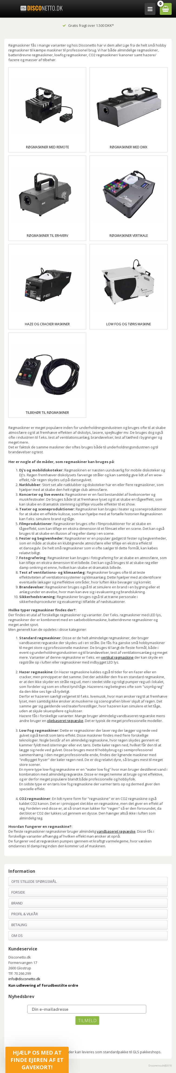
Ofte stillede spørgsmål (34, 881)
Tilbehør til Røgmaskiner (47, 412)
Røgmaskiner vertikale (128, 235)
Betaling (19, 924)
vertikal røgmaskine (117, 657)
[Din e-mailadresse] (86, 1009)
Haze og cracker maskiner (47, 324)
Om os (17, 935)
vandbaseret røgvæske (116, 831)
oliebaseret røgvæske (65, 720)
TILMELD (87, 1020)
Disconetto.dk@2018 (160, 1065)
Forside (18, 892)
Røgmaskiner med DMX (128, 147)
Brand (17, 903)
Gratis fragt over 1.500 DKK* (88, 25)
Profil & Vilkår (24, 913)
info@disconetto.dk (24, 978)
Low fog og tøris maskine (128, 324)
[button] (37, 1060)
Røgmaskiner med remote (47, 147)
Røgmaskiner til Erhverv (47, 235)
